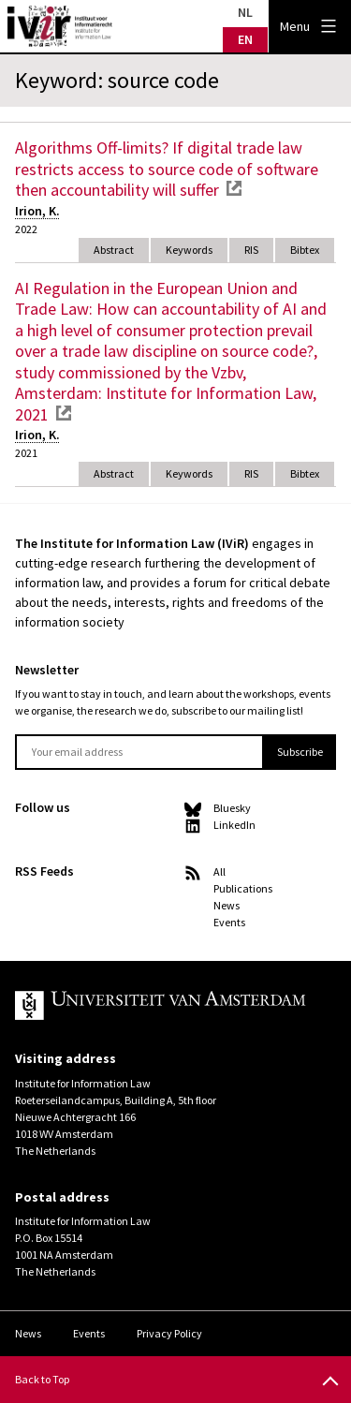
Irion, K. (37, 210)
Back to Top (42, 1379)
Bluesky (232, 808)
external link (234, 188)
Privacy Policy (169, 1333)
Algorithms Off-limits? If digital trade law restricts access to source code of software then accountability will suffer (166, 168)
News (226, 905)
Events (229, 922)
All (219, 871)
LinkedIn (234, 825)
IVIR (59, 26)
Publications (242, 888)
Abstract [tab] (114, 250)
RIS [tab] (251, 250)
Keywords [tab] (189, 250)
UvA (160, 1006)
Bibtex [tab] (304, 250)
